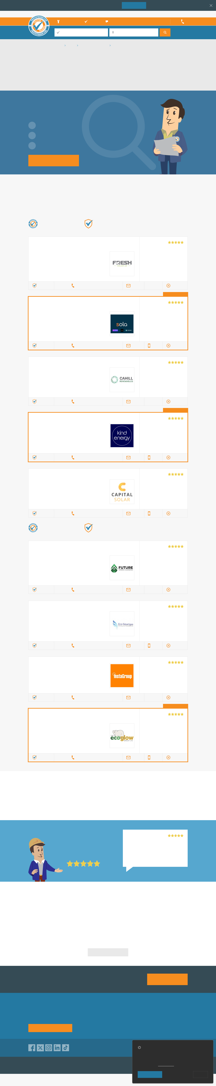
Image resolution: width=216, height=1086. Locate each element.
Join (134, 5)
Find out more (143, 229)
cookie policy (166, 1065)
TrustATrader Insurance (104, 1065)
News (81, 1026)
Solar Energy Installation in (54, 904)
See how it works (50, 1027)
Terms (109, 1026)
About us (83, 1014)
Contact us (140, 1020)
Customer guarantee (174, 1026)
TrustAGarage (71, 1065)
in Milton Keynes (108, 794)
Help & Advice (86, 1020)
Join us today (167, 979)
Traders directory (116, 1020)
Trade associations (117, 1014)
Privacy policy (170, 1014)
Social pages (142, 1026)
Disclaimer (168, 1020)
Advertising (141, 1014)
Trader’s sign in (179, 14)
